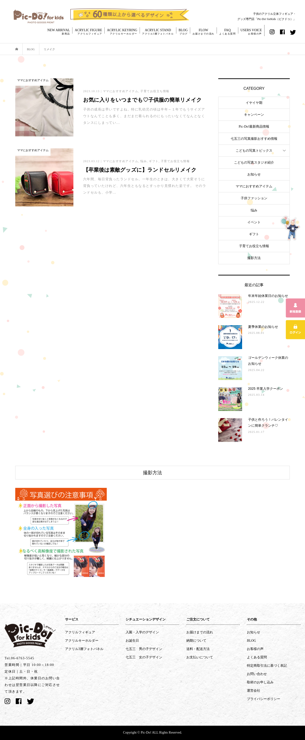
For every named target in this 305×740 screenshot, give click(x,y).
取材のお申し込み (260, 682)
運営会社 (253, 690)
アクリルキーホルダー (81, 640)
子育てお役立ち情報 (254, 246)
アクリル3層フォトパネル (84, 649)
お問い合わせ (257, 674)
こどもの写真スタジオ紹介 (254, 162)
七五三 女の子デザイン (144, 657)
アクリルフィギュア (80, 632)
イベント (254, 222)
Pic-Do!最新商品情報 (254, 126)
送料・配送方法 (198, 649)
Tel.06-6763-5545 (19, 658)
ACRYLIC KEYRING (122, 31)
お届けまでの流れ (199, 632)
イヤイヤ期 (254, 103)
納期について (196, 640)
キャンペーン (254, 114)
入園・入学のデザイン (142, 632)
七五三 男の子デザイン (144, 649)
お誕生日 (132, 640)
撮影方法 (254, 258)
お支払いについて (199, 657)
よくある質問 (257, 657)
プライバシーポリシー (263, 699)
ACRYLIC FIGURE (88, 31)
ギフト (254, 234)
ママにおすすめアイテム (254, 186)
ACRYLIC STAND (158, 31)
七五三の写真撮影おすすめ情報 (254, 138)
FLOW (203, 31)
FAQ (227, 31)
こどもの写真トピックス (254, 150)
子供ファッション (254, 198)
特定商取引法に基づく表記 (267, 665)
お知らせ (254, 174)
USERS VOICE (251, 31)
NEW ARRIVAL (58, 31)
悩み (254, 210)
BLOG (183, 31)
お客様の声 (255, 649)
